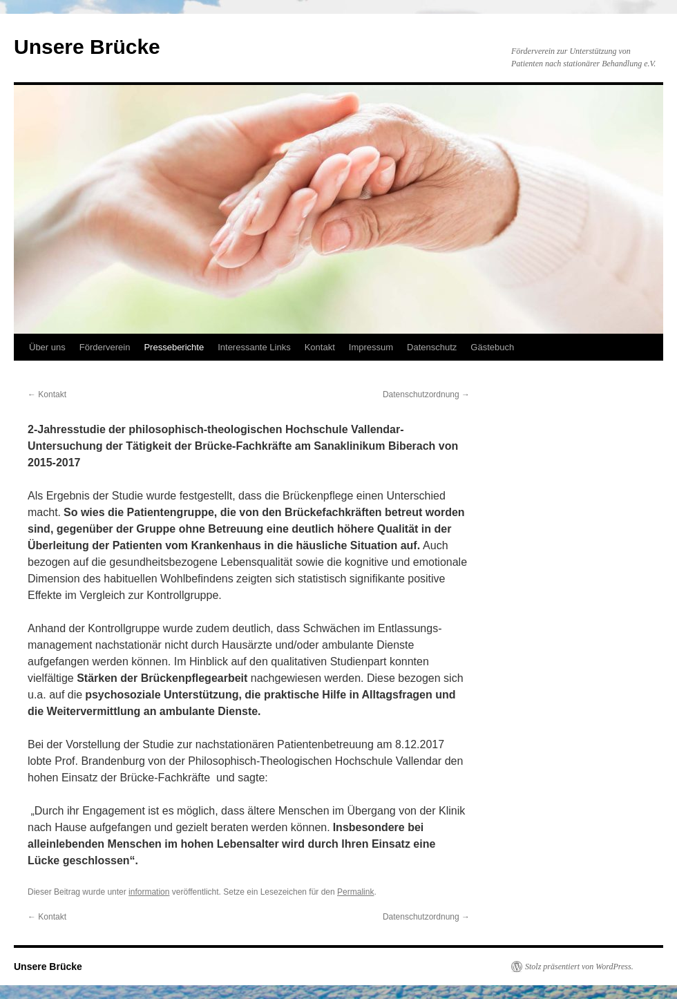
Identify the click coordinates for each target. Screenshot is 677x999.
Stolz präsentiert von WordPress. (579, 966)
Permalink (355, 892)
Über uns (47, 347)
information (148, 892)
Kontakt (320, 347)
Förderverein (105, 347)
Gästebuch (492, 347)
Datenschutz (432, 347)
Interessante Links (254, 347)
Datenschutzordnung (426, 394)
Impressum (371, 347)
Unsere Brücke (87, 46)
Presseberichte (174, 347)
